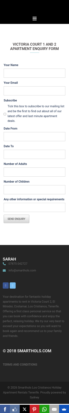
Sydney (34, 397)
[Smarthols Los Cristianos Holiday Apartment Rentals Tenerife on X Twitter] (13, 285)
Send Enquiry (16, 218)
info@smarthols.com (22, 270)
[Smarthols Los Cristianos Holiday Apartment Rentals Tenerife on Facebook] (6, 285)
